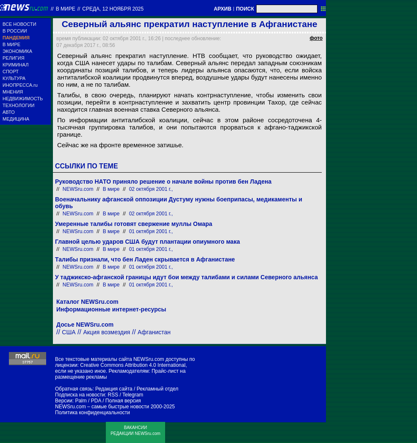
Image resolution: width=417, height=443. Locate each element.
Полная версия (123, 401)
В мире (65, 9)
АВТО (9, 112)
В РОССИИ (15, 30)
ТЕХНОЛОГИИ (18, 105)
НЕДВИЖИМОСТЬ (23, 98)
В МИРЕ (11, 44)
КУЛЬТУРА (14, 78)
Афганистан (154, 332)
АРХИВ (223, 9)
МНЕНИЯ (13, 91)
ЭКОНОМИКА (17, 51)
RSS (113, 395)
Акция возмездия (106, 332)
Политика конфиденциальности (92, 412)
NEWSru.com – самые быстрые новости (102, 407)
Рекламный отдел (158, 389)
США (68, 332)
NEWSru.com (78, 189)
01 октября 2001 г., (151, 231)
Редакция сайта (114, 389)
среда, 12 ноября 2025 (113, 9)
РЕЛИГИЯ (14, 58)
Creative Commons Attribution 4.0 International (132, 365)
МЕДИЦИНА (16, 118)
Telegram (132, 395)
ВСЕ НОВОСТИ (19, 24)
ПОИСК (245, 9)
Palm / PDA (88, 401)
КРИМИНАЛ (15, 64)
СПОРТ (11, 71)
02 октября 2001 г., (151, 189)
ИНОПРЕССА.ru (20, 85)
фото (316, 38)
